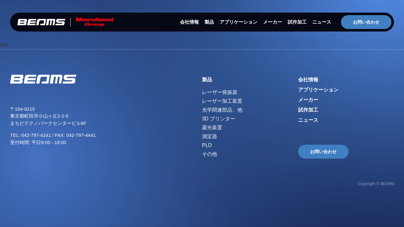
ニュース (321, 22)
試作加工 (297, 22)
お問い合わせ (366, 22)
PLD (207, 145)
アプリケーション (238, 22)
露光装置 (212, 127)
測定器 (209, 136)
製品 (209, 22)
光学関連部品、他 (222, 110)
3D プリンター (218, 118)
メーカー (272, 22)
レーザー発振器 (219, 92)
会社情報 (189, 22)
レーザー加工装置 (222, 101)
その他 (209, 154)
